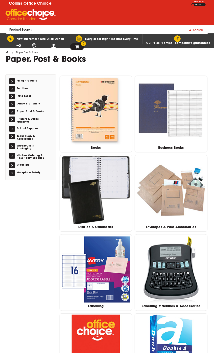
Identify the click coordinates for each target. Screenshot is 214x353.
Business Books (133, 128)
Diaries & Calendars (183, 128)
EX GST (193, 5)
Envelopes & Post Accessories (83, 193)
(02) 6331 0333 (161, 295)
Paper (133, 255)
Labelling (133, 192)
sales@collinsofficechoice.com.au (173, 299)
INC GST (198, 4)
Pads (83, 255)
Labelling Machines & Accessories (183, 193)
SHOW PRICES (199, 2)
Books (83, 128)
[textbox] (83, 15)
